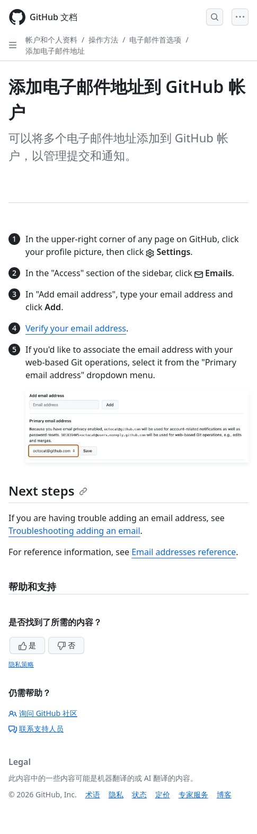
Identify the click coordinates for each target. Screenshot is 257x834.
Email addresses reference (183, 552)
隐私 (116, 794)
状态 (139, 794)
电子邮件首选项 (155, 40)
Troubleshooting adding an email (74, 531)
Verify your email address (75, 328)
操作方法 (103, 40)
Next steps (47, 490)
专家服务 (193, 794)
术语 (92, 794)
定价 (162, 794)
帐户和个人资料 (51, 40)
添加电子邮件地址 (55, 51)
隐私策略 (21, 664)
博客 (224, 794)
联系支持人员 (36, 729)
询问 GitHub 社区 (42, 713)
